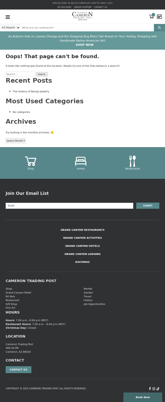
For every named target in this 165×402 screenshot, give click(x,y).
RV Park (10, 296)
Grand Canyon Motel (18, 292)
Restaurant (12, 300)
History (88, 300)
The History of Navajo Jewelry (31, 91)
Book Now (143, 397)
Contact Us (100, 7)
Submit (148, 205)
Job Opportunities (94, 304)
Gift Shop (11, 304)
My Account (65, 7)
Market (88, 288)
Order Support (83, 7)
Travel (87, 296)
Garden (88, 292)
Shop (9, 288)
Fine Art (10, 307)
